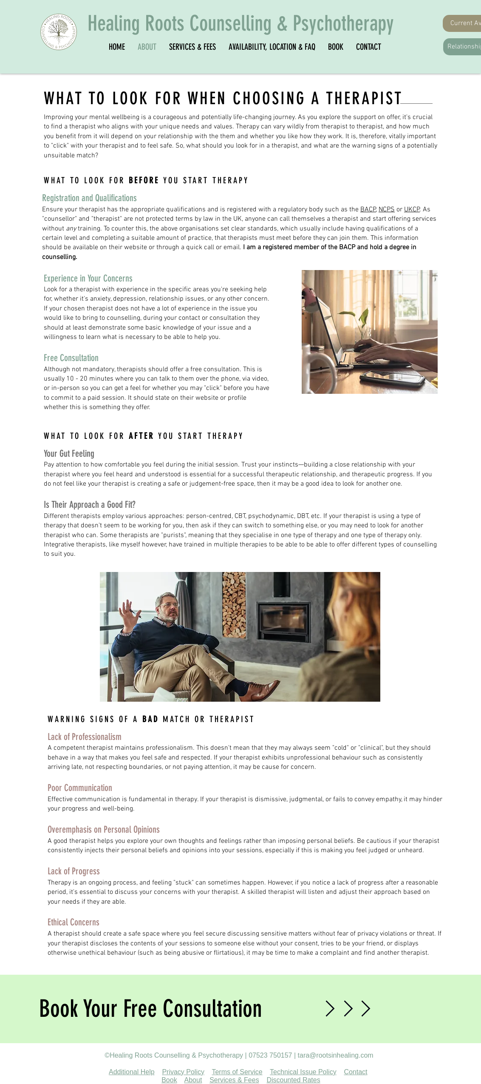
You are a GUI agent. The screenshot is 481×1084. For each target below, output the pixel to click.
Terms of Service (237, 1071)
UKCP (412, 209)
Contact (355, 1071)
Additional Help (132, 1071)
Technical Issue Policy (303, 1071)
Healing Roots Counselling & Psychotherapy (241, 23)
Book (169, 1080)
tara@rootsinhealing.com (335, 1055)
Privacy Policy (183, 1071)
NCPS (387, 209)
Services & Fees (234, 1080)
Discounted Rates (293, 1080)
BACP (368, 209)
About (193, 1080)
